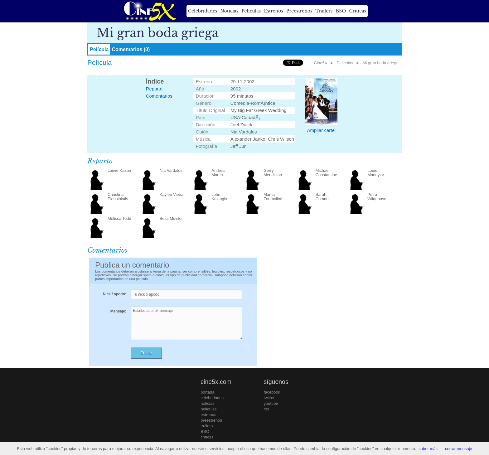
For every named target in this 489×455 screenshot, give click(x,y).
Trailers (323, 11)
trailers (207, 426)
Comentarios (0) (131, 49)
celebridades (212, 397)
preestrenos (211, 420)
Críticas (357, 11)
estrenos (208, 414)
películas (208, 409)
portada (207, 392)
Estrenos (273, 11)
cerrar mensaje (458, 448)
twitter (269, 397)
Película (99, 49)
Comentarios (159, 96)
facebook (272, 392)
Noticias (229, 11)
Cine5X (320, 63)
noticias (207, 403)
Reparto (154, 88)
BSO (341, 11)
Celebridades (202, 11)
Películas (251, 11)
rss (266, 409)
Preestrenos (299, 11)
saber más (428, 448)
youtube (271, 403)
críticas (207, 437)
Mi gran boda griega (380, 63)
